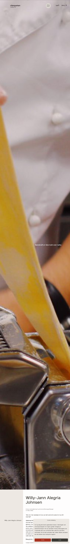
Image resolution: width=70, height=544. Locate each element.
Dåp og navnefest (10, 513)
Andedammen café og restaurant (15, 508)
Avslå (60, 540)
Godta (42, 540)
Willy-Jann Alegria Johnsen (13, 520)
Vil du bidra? (48, 6)
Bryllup (7, 510)
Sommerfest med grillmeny (13, 515)
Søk (57, 5)
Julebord (7, 518)
